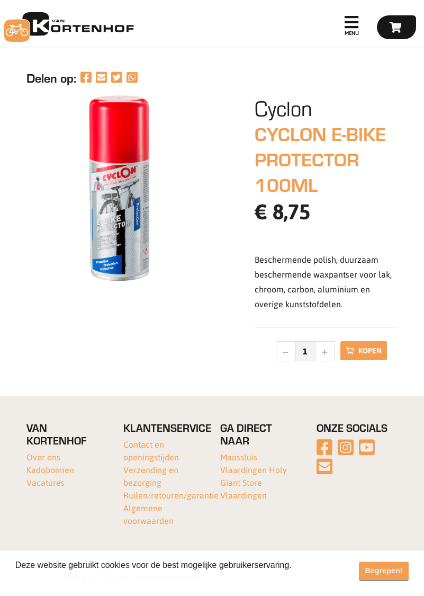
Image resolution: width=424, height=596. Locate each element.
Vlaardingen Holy (253, 469)
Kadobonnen (50, 469)
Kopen (364, 350)
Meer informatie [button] (46, 579)
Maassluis (238, 456)
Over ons (43, 456)
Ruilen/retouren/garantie (171, 495)
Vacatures (45, 482)
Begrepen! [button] (384, 570)
